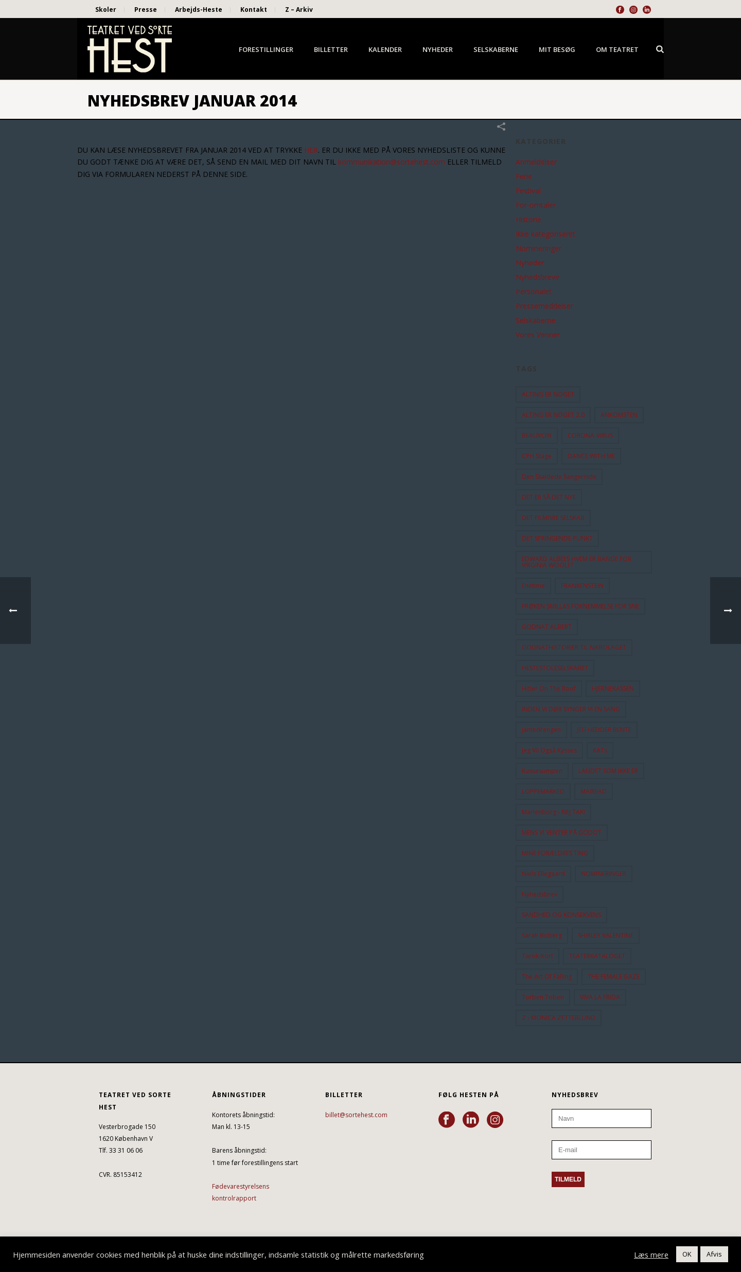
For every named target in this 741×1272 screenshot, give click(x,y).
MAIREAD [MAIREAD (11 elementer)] (593, 791)
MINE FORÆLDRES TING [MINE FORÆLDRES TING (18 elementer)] (555, 853)
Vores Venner (538, 334)
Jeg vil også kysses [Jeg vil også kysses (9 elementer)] (549, 750)
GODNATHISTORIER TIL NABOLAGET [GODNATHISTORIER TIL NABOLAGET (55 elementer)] (574, 647)
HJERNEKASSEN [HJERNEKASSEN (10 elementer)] (613, 688)
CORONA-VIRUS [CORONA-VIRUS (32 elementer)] (590, 435)
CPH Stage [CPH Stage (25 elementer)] (537, 456)
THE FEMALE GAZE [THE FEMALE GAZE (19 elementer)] (614, 976)
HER (311, 150)
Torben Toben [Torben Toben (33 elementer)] (543, 997)
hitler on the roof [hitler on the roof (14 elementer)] (549, 688)
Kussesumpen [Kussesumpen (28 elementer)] (542, 770)
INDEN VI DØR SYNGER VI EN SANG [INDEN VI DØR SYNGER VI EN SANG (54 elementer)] (571, 709)
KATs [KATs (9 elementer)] (600, 750)
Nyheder (437, 49)
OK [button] (687, 1254)
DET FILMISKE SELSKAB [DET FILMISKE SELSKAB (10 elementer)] (553, 517)
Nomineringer (538, 248)
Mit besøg (557, 49)
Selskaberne (495, 49)
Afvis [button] (714, 1254)
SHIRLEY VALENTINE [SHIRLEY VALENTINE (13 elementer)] (605, 935)
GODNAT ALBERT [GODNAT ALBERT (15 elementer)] (547, 626)
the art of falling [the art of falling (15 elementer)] (547, 976)
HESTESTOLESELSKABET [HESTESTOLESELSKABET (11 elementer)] (555, 668)
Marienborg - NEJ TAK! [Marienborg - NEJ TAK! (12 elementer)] (553, 812)
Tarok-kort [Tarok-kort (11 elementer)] (537, 956)
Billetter (331, 49)
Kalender (385, 49)
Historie (528, 219)
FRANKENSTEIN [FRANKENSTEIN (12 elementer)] (582, 585)
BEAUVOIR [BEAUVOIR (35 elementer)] (537, 435)
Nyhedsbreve (537, 277)
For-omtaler (536, 205)
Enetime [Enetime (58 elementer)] (533, 585)
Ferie (524, 176)
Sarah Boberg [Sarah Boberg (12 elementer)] (542, 935)
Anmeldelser (536, 162)
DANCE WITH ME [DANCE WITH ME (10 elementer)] (591, 456)
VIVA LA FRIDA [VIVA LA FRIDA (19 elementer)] (600, 997)
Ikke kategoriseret (545, 234)
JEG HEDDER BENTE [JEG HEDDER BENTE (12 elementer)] (604, 729)
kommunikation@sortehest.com (391, 162)
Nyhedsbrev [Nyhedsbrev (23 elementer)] (539, 894)
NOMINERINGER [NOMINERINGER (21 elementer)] (603, 873)
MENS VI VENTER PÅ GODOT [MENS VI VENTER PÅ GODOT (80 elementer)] (562, 832)
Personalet (534, 291)
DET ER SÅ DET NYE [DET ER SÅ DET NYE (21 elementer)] (549, 497)
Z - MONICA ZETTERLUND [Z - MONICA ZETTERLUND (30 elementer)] (558, 1017)
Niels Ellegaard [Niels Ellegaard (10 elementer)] (543, 873)
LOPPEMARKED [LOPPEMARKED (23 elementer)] (543, 791)
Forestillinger (266, 49)
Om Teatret (617, 49)
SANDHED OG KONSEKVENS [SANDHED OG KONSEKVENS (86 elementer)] (561, 914)
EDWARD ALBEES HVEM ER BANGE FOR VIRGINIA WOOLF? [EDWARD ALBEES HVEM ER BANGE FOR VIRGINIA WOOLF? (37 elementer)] (576, 561)
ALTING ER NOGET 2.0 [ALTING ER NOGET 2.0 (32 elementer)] (553, 414)
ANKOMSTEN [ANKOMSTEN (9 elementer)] (619, 414)
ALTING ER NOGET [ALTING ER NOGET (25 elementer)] (548, 394)
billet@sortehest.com (356, 1114)
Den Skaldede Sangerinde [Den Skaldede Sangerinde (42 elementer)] (559, 476)
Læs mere (651, 1254)
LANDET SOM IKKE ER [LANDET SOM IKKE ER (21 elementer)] (608, 770)
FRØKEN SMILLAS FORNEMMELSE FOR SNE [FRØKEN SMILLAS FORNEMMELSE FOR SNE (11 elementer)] (580, 606)
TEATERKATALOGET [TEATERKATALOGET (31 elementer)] (597, 956)
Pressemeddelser (544, 306)
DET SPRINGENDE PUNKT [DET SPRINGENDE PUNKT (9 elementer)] (557, 538)
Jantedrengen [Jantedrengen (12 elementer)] (541, 729)
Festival (528, 190)
